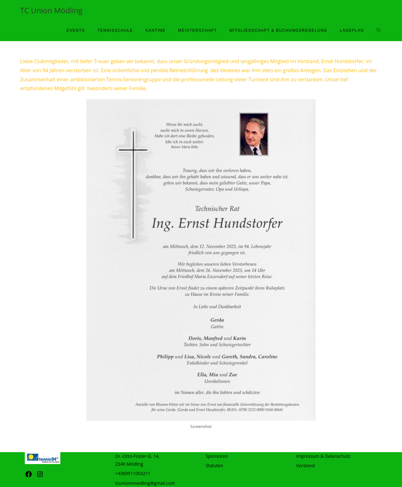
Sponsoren (217, 456)
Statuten (214, 465)
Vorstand (305, 465)
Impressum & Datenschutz (323, 456)
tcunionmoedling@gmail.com (145, 483)
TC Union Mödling (51, 10)
